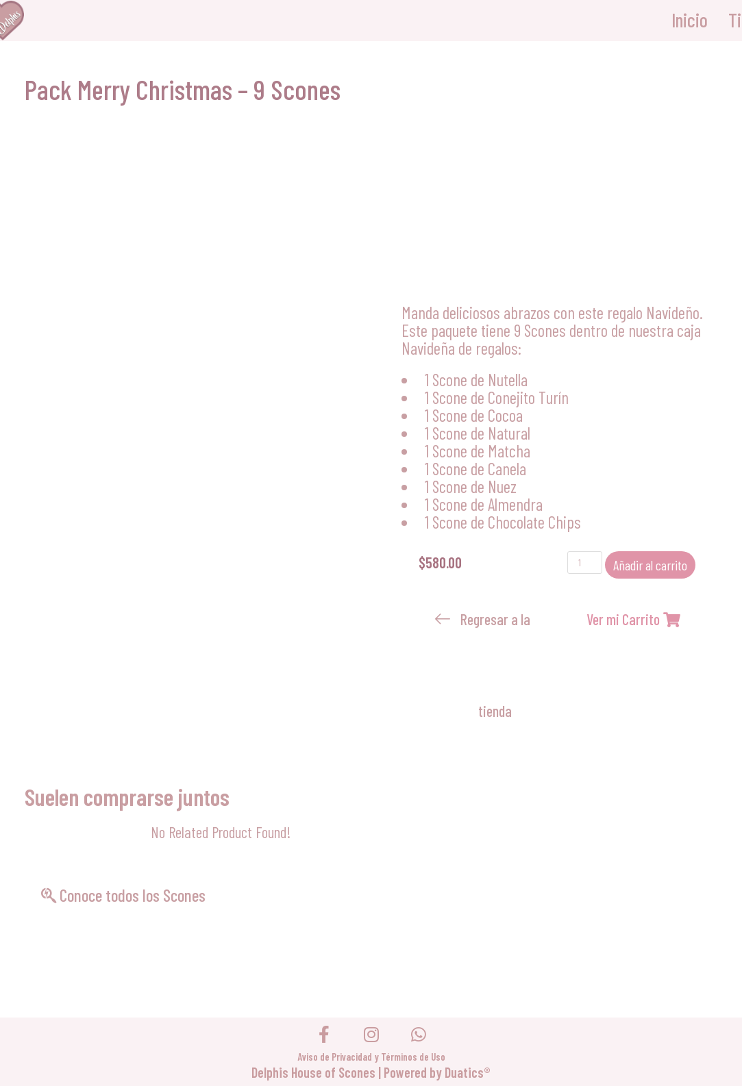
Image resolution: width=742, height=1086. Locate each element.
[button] (485, 665)
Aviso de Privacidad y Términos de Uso (371, 1056)
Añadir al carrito (650, 565)
